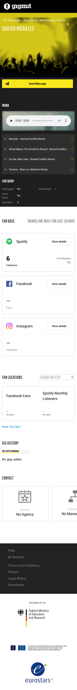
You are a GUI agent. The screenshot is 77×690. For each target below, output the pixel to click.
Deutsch (18, 557)
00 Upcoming (11, 451)
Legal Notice (17, 578)
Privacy (13, 572)
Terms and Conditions (24, 565)
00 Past (26, 451)
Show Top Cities (11, 426)
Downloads (16, 585)
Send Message (37, 83)
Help (11, 550)
